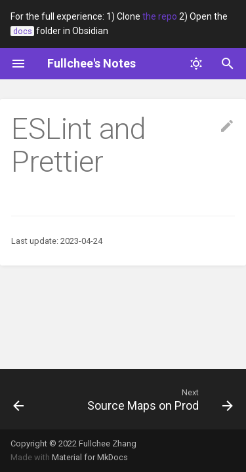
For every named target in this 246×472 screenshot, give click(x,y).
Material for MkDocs (90, 457)
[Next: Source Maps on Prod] (158, 399)
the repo (159, 16)
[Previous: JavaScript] (19, 399)
